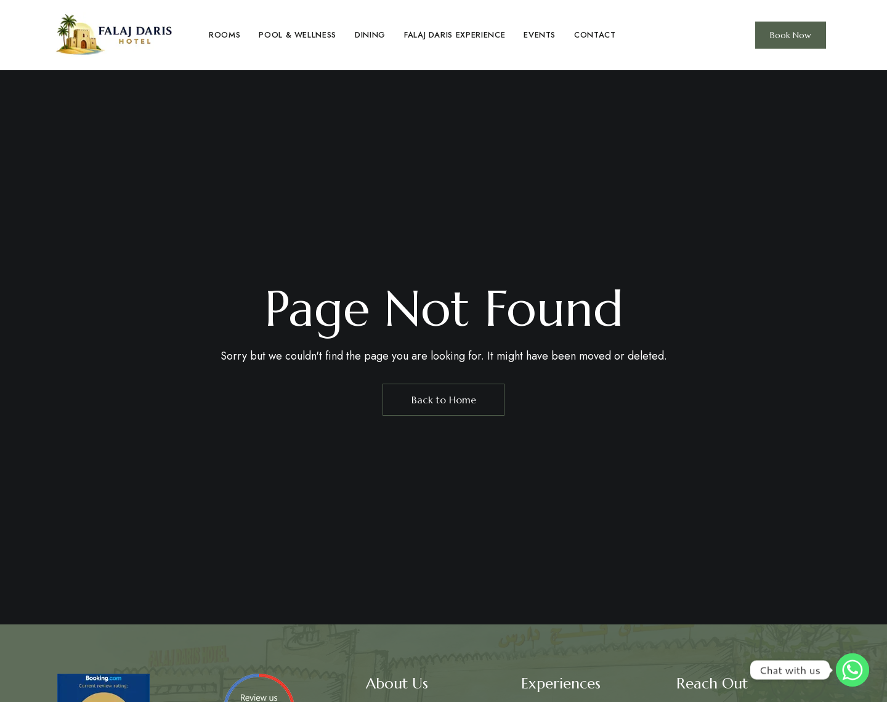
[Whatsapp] (852, 670)
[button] (790, 35)
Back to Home (443, 399)
